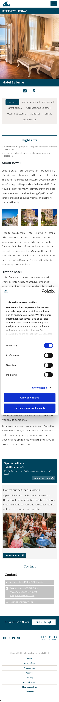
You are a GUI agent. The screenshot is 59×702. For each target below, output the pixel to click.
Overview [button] (12, 102)
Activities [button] (35, 114)
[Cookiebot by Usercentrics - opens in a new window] (42, 291)
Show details (39, 387)
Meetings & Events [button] (16, 114)
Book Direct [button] (29, 119)
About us (30, 673)
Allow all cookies (29, 397)
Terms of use (29, 663)
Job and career (29, 682)
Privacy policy (30, 668)
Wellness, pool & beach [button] (38, 108)
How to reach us (29, 687)
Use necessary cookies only (29, 408)
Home (29, 658)
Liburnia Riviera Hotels (34, 653)
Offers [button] (48, 114)
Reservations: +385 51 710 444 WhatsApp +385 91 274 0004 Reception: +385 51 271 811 (24, 592)
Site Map (29, 677)
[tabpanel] (29, 43)
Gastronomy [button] (15, 108)
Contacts (29, 692)
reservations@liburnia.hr (21, 602)
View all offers (43, 478)
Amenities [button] (47, 102)
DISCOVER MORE (14, 555)
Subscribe (43, 622)
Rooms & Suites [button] (30, 102)
